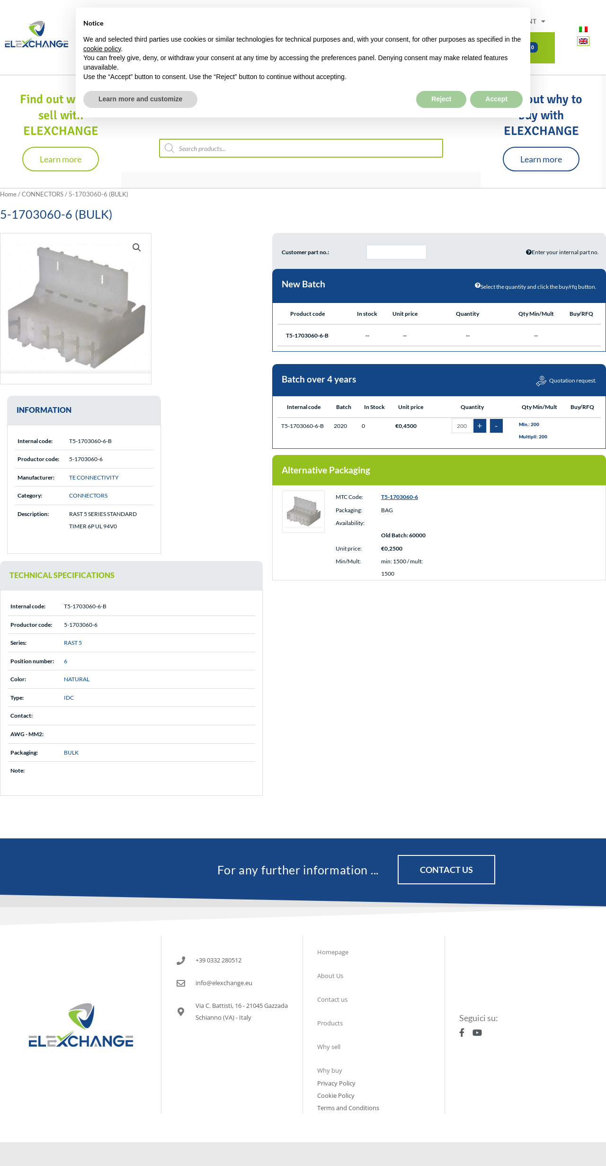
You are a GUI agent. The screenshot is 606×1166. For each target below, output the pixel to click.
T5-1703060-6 (399, 497)
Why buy (329, 1070)
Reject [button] (441, 76)
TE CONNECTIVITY (94, 477)
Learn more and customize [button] (140, 76)
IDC (69, 697)
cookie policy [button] (102, 26)
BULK (71, 752)
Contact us (332, 999)
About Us (330, 975)
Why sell (328, 1046)
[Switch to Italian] (583, 29)
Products (330, 1023)
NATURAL (76, 679)
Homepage (332, 952)
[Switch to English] (583, 41)
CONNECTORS (42, 194)
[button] (136, 247)
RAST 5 (73, 642)
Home (8, 194)
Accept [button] (496, 76)
